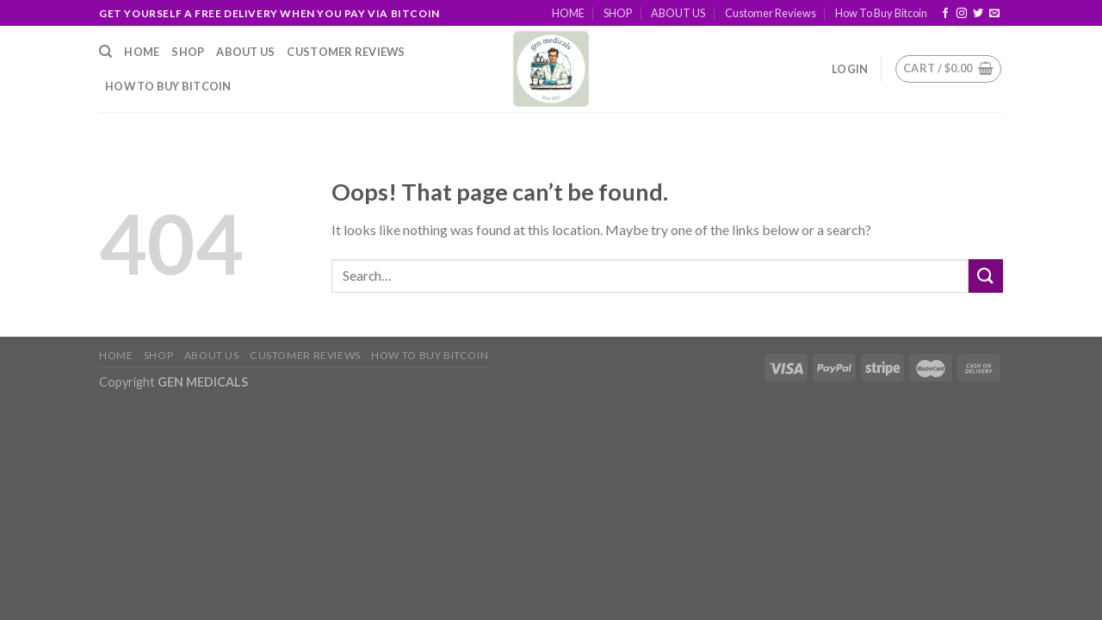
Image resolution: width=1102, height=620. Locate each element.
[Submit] (986, 276)
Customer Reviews (770, 13)
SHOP (618, 13)
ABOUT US (678, 13)
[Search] (105, 51)
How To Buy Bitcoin (881, 13)
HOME (568, 13)
